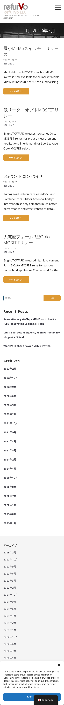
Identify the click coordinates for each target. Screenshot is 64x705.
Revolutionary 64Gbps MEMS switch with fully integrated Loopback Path (29, 321)
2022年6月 (9, 396)
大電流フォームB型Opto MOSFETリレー (26, 240)
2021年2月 (9, 459)
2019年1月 (9, 523)
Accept (32, 697)
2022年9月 (9, 387)
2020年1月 (9, 505)
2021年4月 (9, 450)
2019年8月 (9, 514)
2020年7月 (9, 496)
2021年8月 (9, 441)
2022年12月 (10, 377)
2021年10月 (10, 423)
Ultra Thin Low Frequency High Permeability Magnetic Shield (31, 335)
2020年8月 (9, 486)
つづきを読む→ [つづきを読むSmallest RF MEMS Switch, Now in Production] (16, 91)
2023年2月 (9, 368)
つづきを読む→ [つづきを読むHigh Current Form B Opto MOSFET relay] (16, 279)
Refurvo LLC (14, 12)
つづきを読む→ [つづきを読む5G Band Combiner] (16, 218)
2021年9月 (9, 432)
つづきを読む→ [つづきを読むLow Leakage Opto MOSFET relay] (16, 157)
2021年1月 (9, 468)
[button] (59, 665)
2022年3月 (9, 405)
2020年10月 (10, 477)
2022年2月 (9, 414)
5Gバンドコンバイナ (23, 176)
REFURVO (8, 63)
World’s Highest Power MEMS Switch (27, 346)
